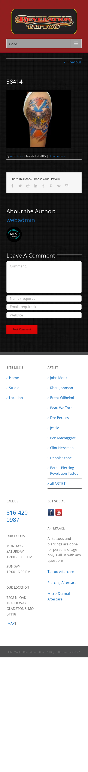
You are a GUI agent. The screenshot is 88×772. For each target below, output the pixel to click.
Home (14, 377)
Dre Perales (59, 417)
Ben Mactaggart (63, 438)
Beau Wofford (61, 407)
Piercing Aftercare (62, 582)
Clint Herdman (62, 447)
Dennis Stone (61, 458)
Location (16, 397)
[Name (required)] (44, 298)
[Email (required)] (44, 307)
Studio (14, 387)
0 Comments (57, 156)
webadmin (16, 156)
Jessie (54, 427)
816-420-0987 (18, 515)
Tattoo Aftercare (61, 571)
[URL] (44, 315)
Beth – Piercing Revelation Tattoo (64, 470)
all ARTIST (58, 483)
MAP (11, 623)
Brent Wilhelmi (62, 397)
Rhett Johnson (61, 387)
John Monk (58, 377)
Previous (74, 62)
